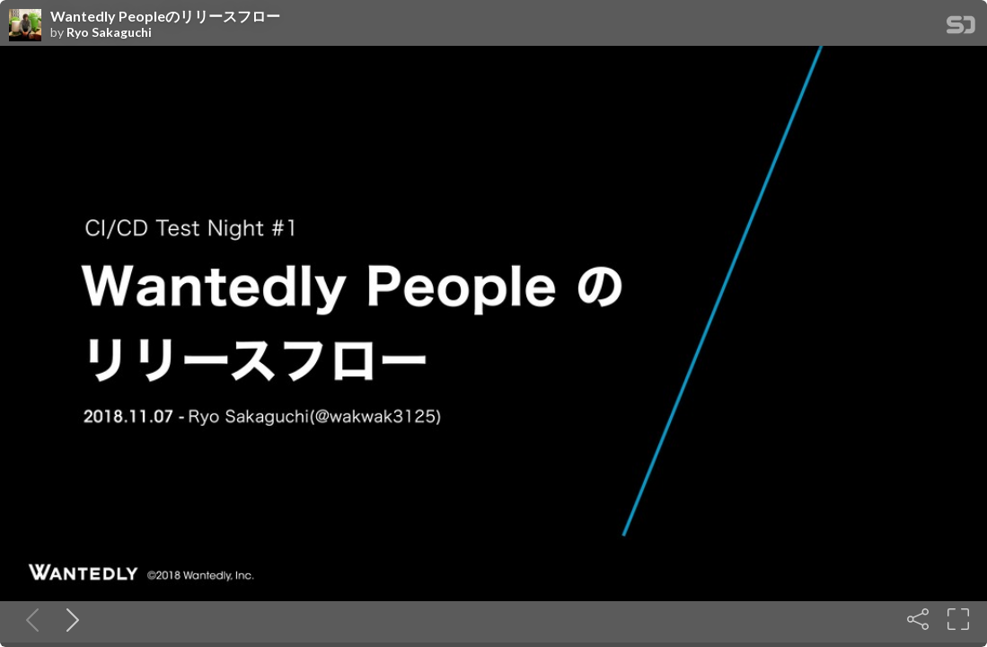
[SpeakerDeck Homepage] (961, 28)
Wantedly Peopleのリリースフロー (165, 16)
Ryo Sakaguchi (109, 32)
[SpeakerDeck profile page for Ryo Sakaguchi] (25, 26)
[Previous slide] (28, 619)
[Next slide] (69, 619)
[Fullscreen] (958, 619)
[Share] (917, 619)
